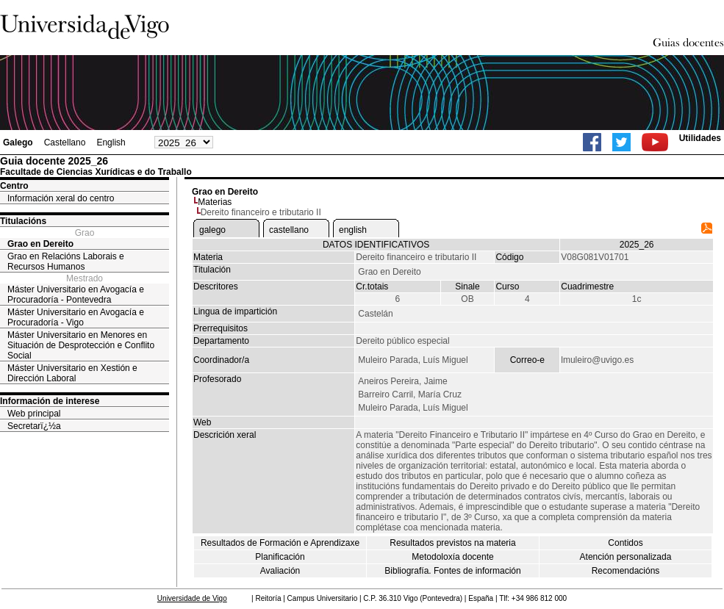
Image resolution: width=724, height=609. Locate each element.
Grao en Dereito (40, 244)
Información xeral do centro (60, 198)
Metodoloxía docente (452, 557)
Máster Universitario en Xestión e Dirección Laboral (72, 373)
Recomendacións (626, 571)
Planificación (279, 557)
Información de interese (49, 401)
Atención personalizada (626, 557)
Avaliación (280, 571)
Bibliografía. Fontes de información (452, 571)
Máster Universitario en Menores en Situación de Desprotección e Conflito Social (80, 345)
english (353, 230)
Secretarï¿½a (34, 426)
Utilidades (700, 138)
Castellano (65, 142)
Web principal (33, 413)
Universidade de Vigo (192, 598)
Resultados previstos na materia (452, 543)
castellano (289, 230)
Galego (18, 142)
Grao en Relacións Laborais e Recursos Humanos (65, 261)
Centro (14, 186)
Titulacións (23, 221)
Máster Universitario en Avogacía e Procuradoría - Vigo (75, 317)
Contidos (625, 543)
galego (212, 230)
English (110, 142)
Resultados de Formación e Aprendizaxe (280, 543)
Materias (215, 202)
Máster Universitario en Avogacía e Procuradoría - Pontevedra (75, 294)
